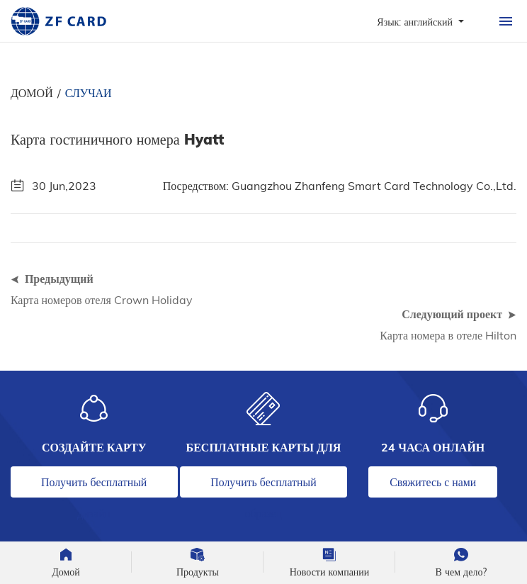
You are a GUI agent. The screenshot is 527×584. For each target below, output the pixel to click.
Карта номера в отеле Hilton (448, 335)
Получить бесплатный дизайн (94, 486)
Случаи (88, 93)
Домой (32, 93)
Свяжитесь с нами (433, 482)
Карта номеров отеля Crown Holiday (102, 300)
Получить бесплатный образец (263, 486)
